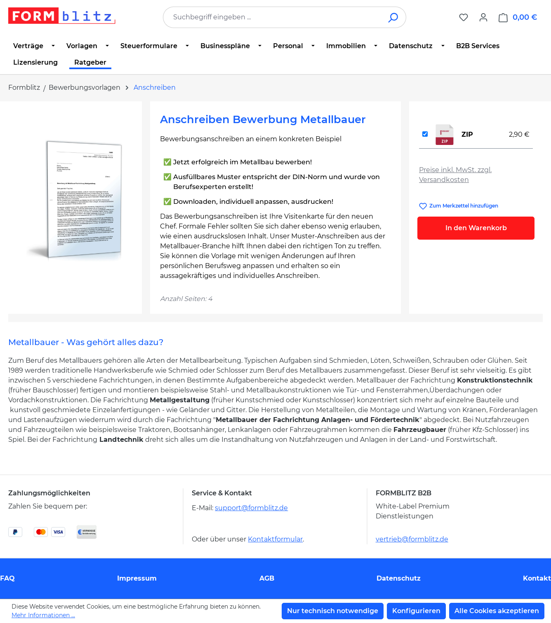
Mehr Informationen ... (43, 615)
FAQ (7, 578)
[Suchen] (393, 17)
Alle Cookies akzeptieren (496, 611)
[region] (75, 199)
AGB (266, 578)
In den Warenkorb (476, 228)
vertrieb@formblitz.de (412, 539)
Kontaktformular (275, 539)
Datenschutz (399, 578)
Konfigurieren (416, 611)
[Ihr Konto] (483, 17)
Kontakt (537, 578)
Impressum (137, 578)
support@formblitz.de (251, 508)
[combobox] (272, 17)
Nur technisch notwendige (332, 611)
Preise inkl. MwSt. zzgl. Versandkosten (455, 175)
